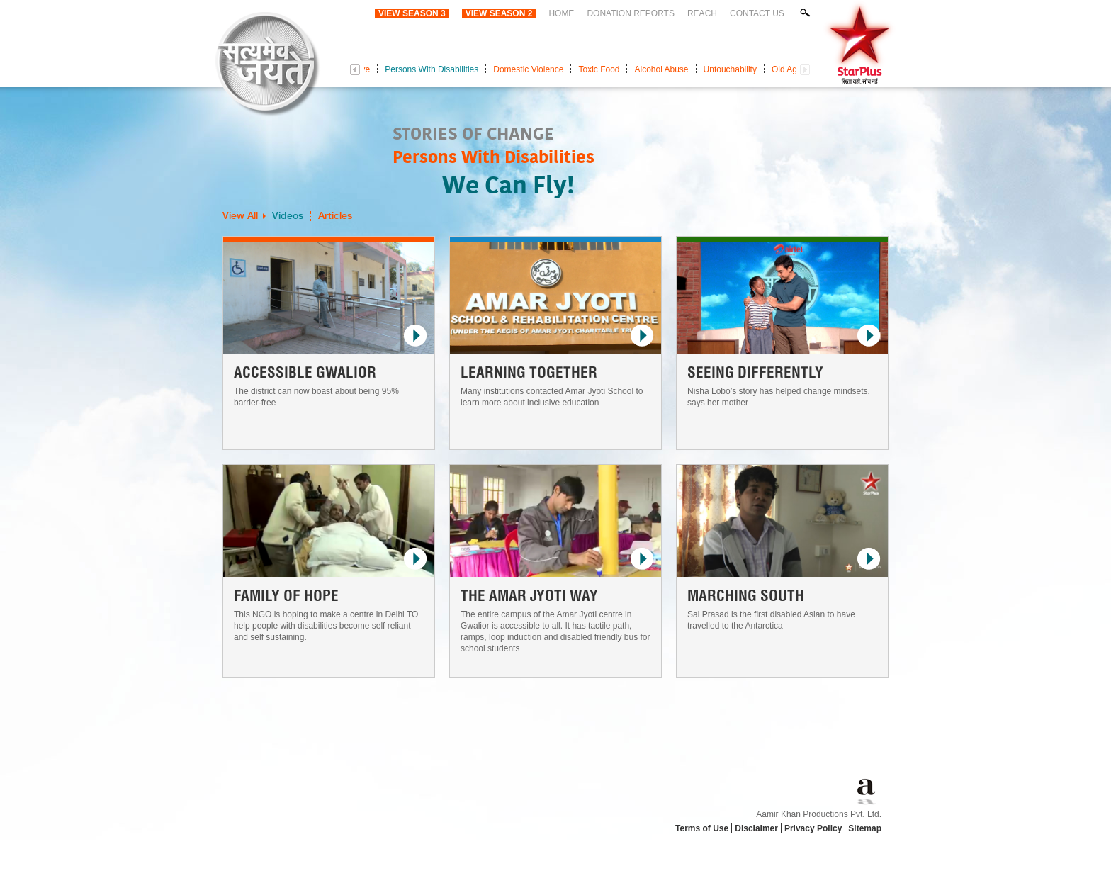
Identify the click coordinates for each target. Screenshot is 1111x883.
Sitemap (864, 828)
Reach (702, 13)
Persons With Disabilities (431, 69)
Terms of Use (701, 828)
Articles (335, 216)
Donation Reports (631, 13)
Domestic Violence (528, 69)
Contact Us (757, 13)
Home (561, 13)
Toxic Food (598, 69)
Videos (287, 216)
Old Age (787, 69)
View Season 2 (499, 13)
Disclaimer (756, 828)
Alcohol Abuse (661, 69)
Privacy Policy (813, 828)
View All (240, 216)
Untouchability (730, 69)
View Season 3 (412, 13)
